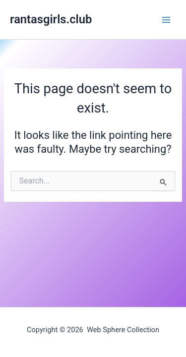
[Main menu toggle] (166, 19)
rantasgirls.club (51, 19)
